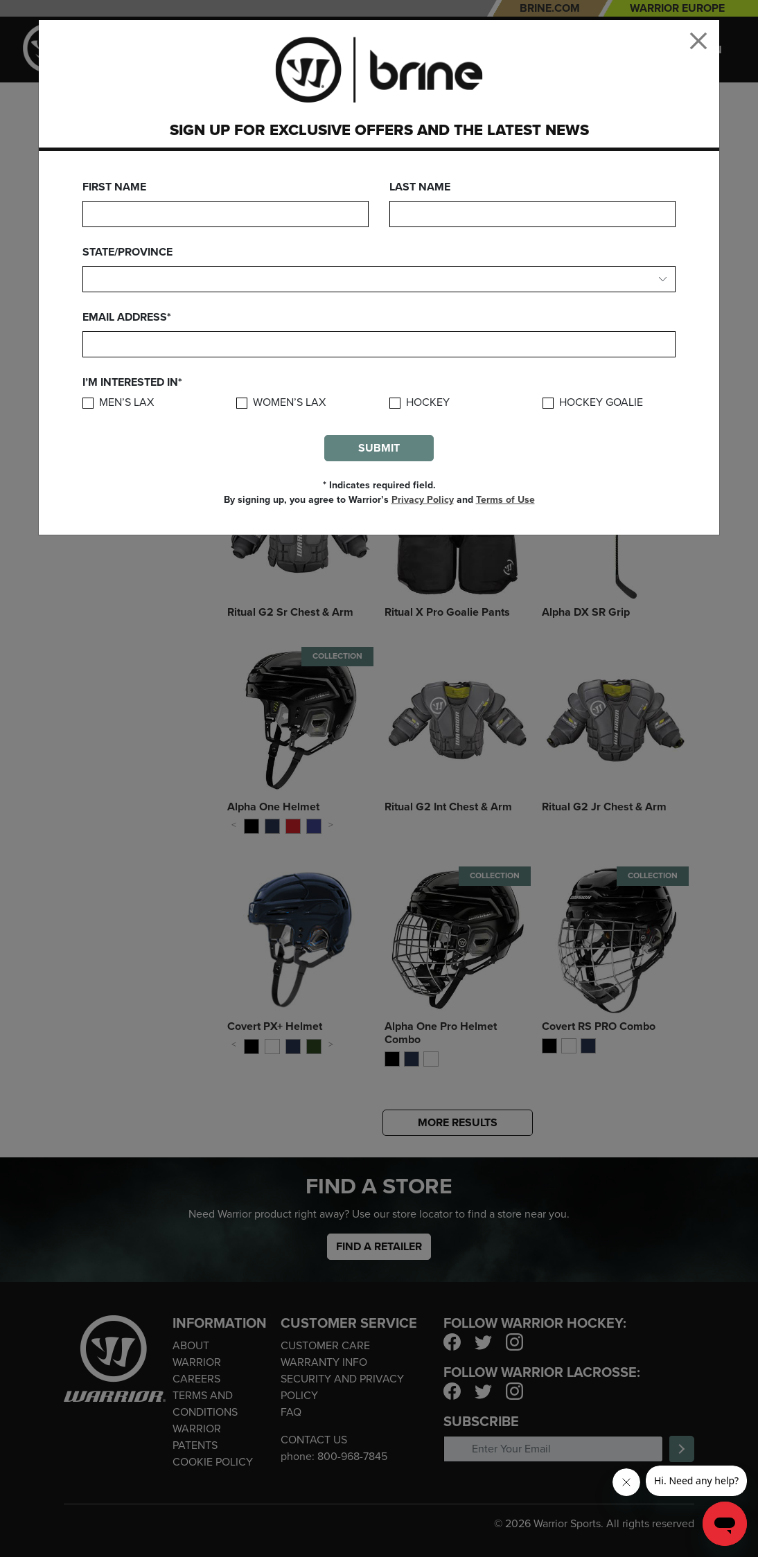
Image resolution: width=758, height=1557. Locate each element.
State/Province (127, 252)
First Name (114, 187)
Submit (379, 448)
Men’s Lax (126, 402)
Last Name (419, 187)
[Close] (698, 41)
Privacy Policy (422, 500)
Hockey (428, 402)
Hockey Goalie (601, 402)
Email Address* (126, 317)
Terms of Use (505, 500)
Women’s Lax (289, 402)
